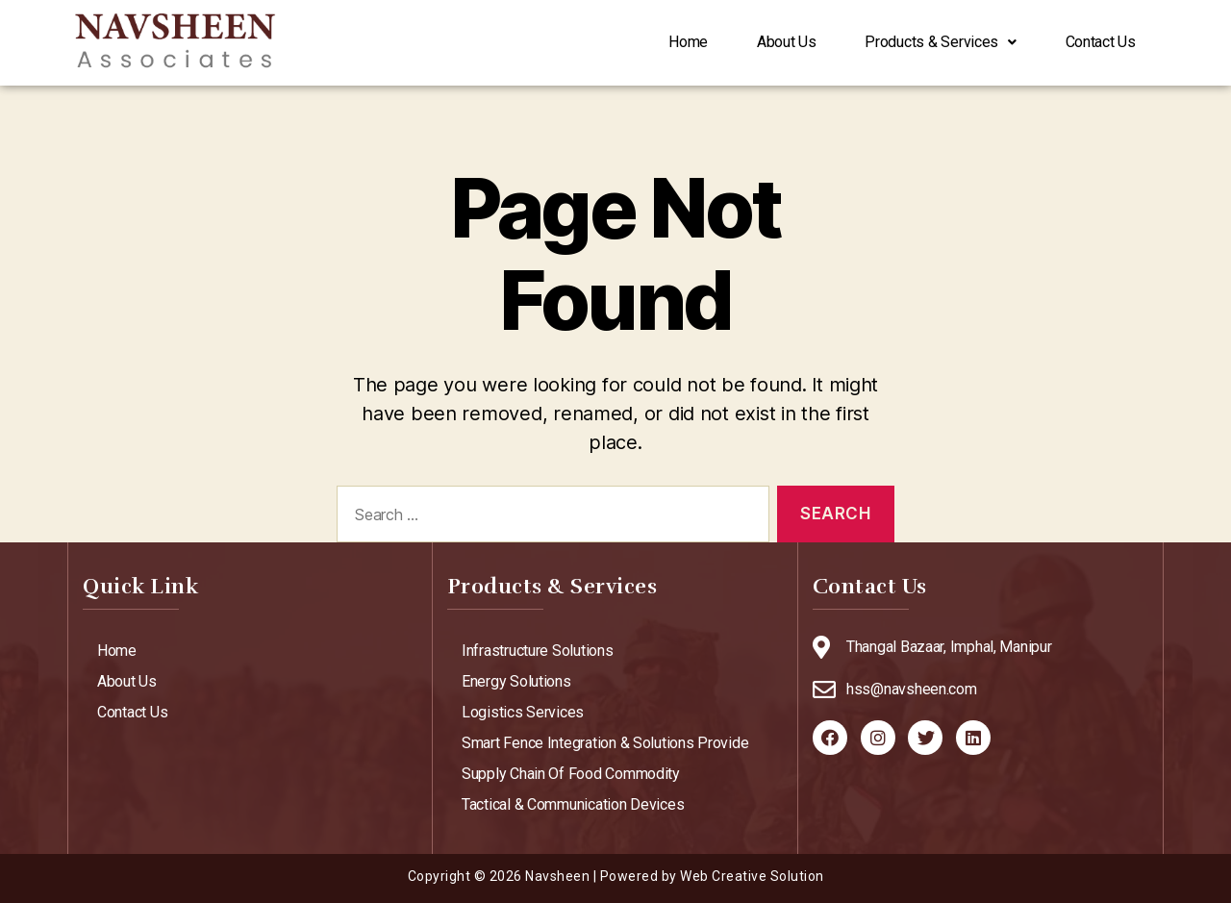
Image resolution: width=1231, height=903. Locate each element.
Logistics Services (523, 712)
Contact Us (1094, 42)
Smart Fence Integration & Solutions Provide (605, 743)
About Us (754, 42)
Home (644, 42)
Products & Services (921, 42)
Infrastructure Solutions (538, 650)
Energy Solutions (516, 681)
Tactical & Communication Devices (573, 804)
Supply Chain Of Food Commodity (571, 774)
